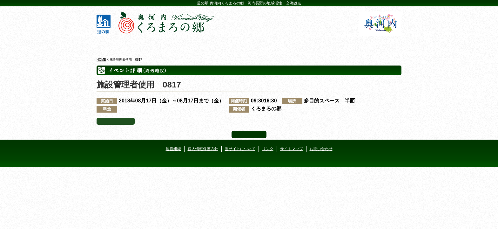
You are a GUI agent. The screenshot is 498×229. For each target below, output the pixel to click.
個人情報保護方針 (203, 149)
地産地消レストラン (274, 44)
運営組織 (173, 149)
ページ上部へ (249, 134)
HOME (101, 59)
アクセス (376, 44)
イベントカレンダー (223, 44)
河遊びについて (325, 44)
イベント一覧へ (116, 121)
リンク (267, 149)
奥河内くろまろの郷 (121, 44)
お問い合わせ (321, 149)
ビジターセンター (172, 44)
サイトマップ (291, 149)
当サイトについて (240, 149)
